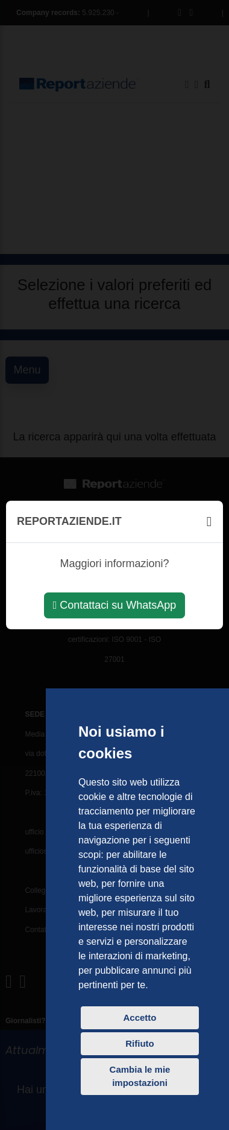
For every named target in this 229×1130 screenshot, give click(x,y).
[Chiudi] (209, 521)
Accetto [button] (139, 1017)
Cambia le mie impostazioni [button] (140, 1076)
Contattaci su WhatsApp (115, 605)
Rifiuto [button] (139, 1043)
